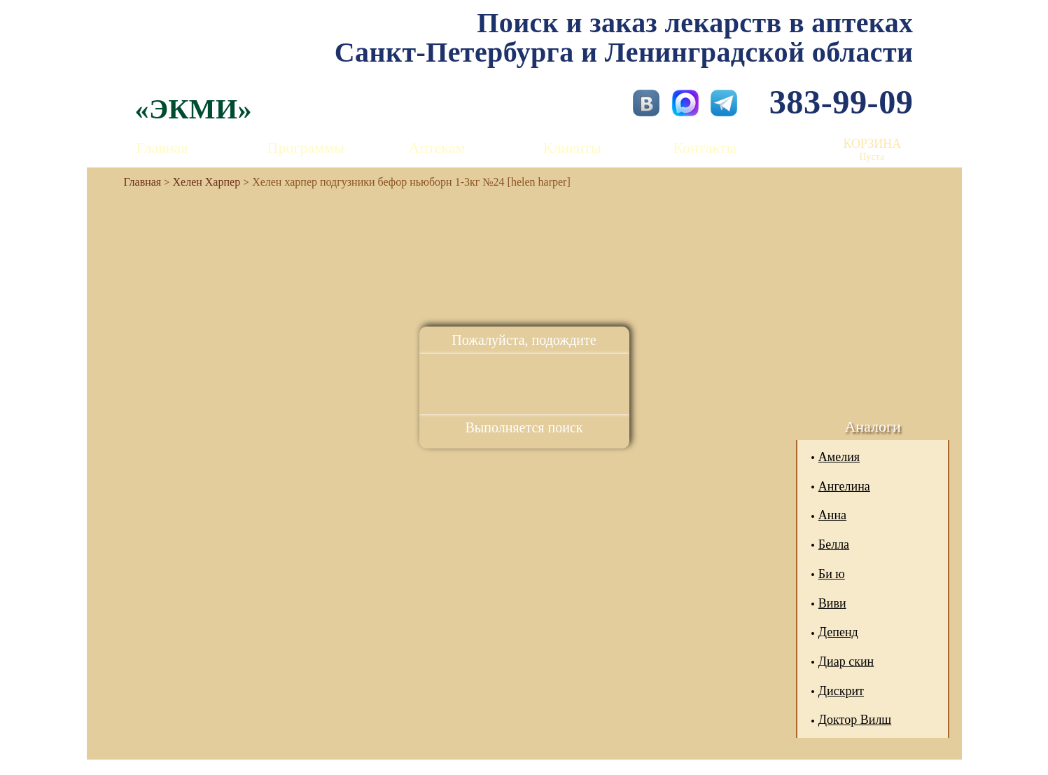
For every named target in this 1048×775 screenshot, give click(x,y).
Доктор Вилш (854, 720)
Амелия (839, 457)
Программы (305, 147)
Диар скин (846, 661)
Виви (832, 603)
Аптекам (437, 147)
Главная (162, 147)
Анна (832, 515)
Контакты (705, 147)
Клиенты (572, 147)
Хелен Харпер (207, 182)
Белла (833, 544)
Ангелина (844, 486)
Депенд (838, 632)
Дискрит (841, 691)
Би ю (831, 574)
